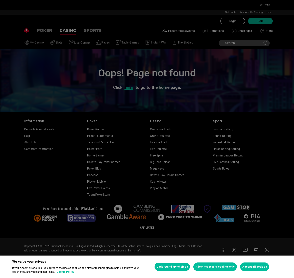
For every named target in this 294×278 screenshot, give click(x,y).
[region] (147, 267)
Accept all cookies (254, 266)
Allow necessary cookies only (215, 266)
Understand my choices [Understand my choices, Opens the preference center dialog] (172, 266)
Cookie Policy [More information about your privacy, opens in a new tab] (65, 271)
